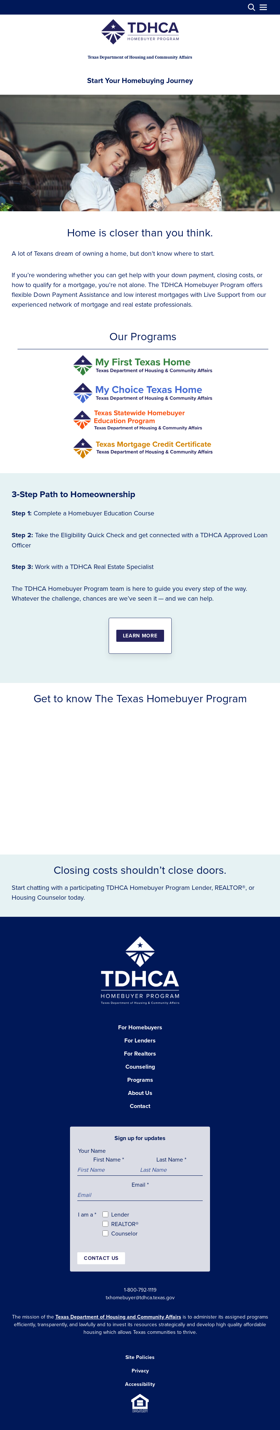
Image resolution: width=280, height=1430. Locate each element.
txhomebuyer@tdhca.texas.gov (140, 1297)
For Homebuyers (140, 1027)
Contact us (101, 1258)
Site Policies (140, 1357)
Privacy (140, 1370)
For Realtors (140, 1053)
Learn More (140, 635)
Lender (120, 1214)
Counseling (140, 1066)
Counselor (124, 1233)
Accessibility (140, 1384)
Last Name (171, 1159)
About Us (140, 1093)
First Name (108, 1159)
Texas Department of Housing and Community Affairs (118, 1316)
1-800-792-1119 (140, 1289)
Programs (140, 1080)
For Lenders (140, 1040)
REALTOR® (125, 1224)
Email (140, 1184)
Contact (140, 1106)
